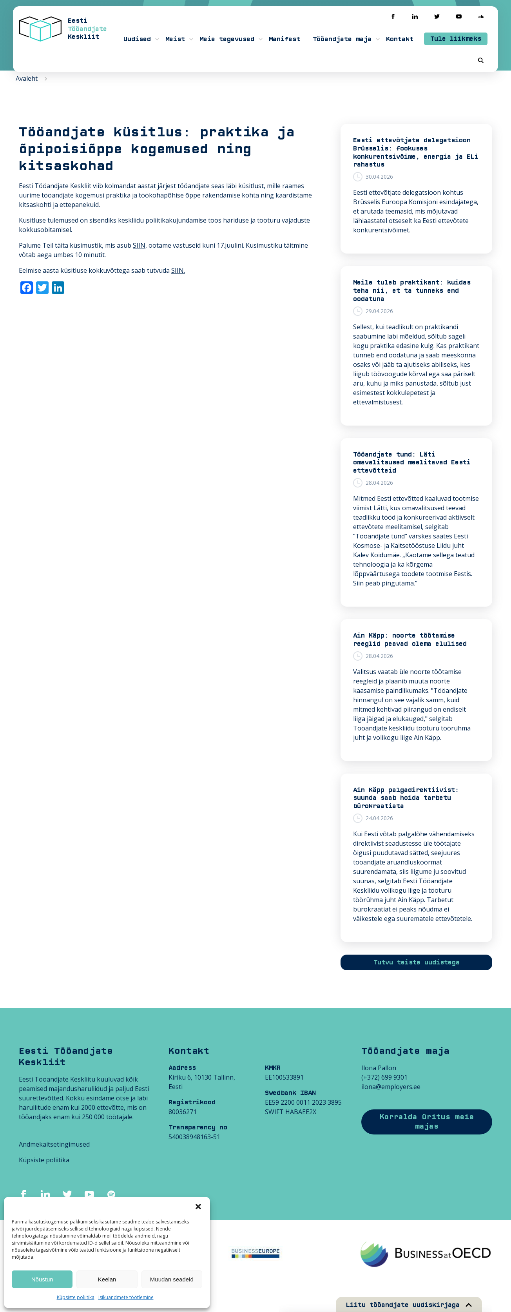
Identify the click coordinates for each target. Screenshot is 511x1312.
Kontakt (399, 39)
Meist (175, 39)
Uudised (137, 39)
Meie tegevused (226, 39)
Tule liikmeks (455, 39)
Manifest (284, 39)
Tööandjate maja (342, 39)
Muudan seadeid (172, 1279)
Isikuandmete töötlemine (126, 1297)
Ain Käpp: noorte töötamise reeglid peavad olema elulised (410, 640)
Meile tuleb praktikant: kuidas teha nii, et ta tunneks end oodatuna (412, 291)
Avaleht (27, 78)
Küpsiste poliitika (75, 1297)
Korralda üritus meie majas (427, 1122)
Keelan (107, 1279)
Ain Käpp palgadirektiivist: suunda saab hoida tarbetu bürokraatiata (406, 798)
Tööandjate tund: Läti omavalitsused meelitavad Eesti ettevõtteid (412, 463)
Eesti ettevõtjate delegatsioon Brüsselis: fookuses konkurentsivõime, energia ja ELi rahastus (415, 152)
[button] (198, 1207)
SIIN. (178, 270)
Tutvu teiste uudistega (416, 962)
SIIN (139, 245)
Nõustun (42, 1279)
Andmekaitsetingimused (54, 1144)
